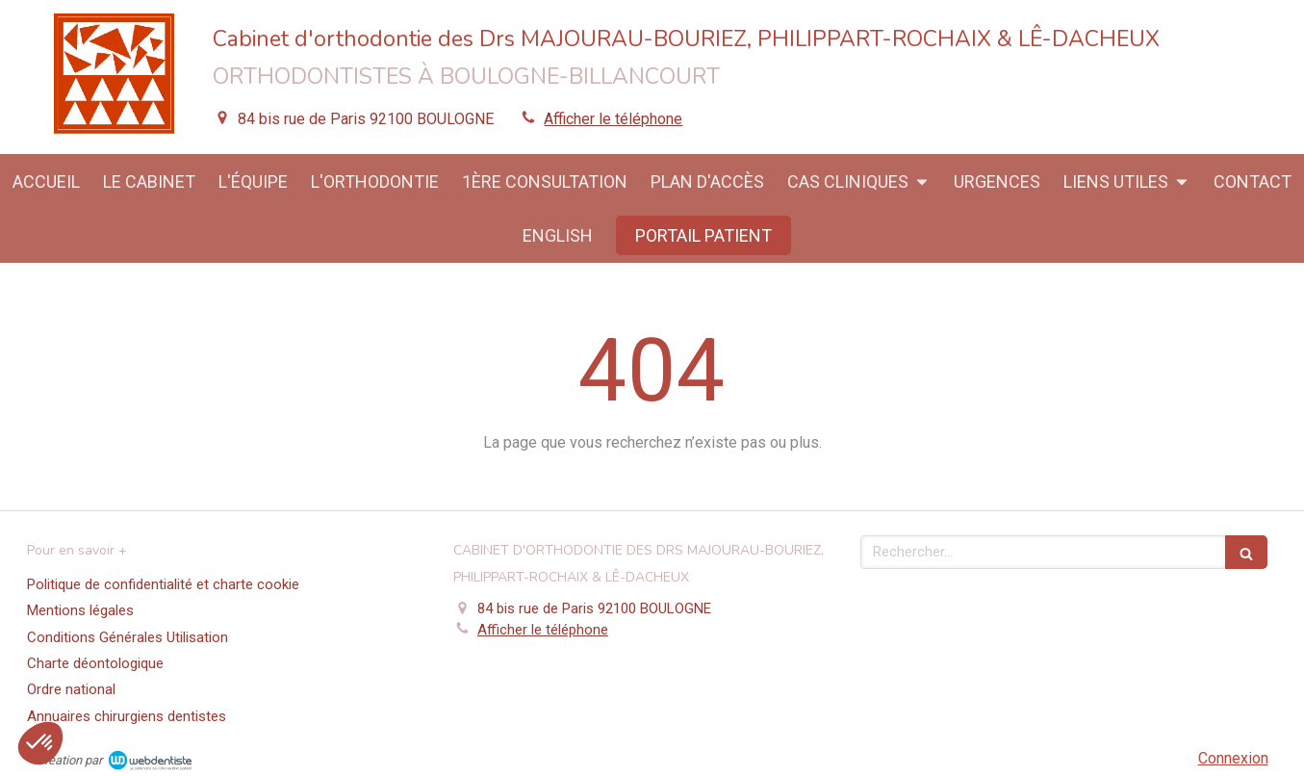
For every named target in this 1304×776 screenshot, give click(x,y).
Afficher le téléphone (613, 119)
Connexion (1233, 758)
